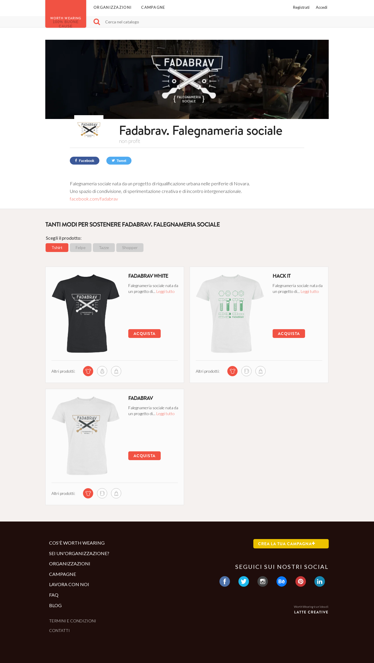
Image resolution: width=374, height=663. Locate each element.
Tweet (119, 160)
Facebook (84, 160)
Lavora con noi (69, 584)
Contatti (59, 630)
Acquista (144, 333)
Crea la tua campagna (286, 544)
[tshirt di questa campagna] (88, 371)
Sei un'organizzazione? (79, 553)
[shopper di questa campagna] (116, 371)
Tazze (104, 247)
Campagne (153, 7)
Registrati (301, 7)
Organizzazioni (112, 7)
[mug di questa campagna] (246, 371)
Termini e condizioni (72, 620)
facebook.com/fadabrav (94, 198)
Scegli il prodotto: (64, 238)
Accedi (321, 7)
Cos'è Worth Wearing (77, 542)
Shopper (130, 247)
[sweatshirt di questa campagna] (102, 371)
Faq (53, 595)
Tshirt (57, 247)
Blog (55, 605)
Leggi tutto (165, 291)
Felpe (81, 247)
